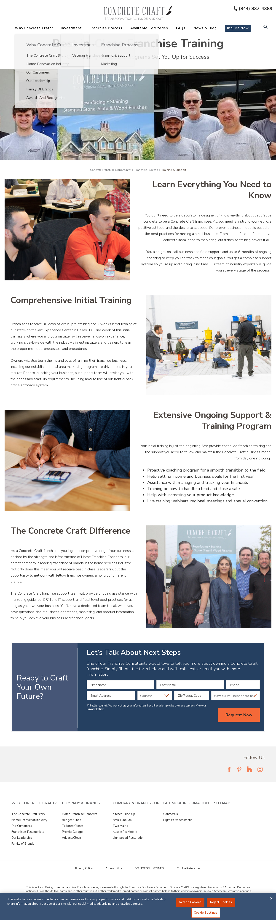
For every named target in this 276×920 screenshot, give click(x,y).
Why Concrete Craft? (34, 28)
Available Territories (149, 28)
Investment (71, 28)
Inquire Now (238, 28)
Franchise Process (106, 28)
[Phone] (243, 684)
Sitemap (222, 803)
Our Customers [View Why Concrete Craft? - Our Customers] (21, 826)
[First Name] (120, 684)
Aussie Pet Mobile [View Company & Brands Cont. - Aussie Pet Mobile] (125, 832)
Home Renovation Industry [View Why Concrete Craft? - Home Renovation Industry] (29, 820)
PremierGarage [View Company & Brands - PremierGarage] (72, 832)
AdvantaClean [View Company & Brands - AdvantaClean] (71, 838)
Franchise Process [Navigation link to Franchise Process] (146, 170)
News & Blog (205, 28)
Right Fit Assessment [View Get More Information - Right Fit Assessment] (177, 820)
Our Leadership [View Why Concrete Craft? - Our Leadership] (21, 838)
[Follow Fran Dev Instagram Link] (260, 769)
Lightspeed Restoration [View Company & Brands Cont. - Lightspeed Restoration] (128, 838)
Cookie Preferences (189, 868)
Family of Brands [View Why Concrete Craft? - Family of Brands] (22, 844)
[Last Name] (190, 684)
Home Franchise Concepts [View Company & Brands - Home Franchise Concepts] (79, 814)
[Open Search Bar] (265, 27)
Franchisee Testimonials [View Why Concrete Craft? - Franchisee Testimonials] (27, 832)
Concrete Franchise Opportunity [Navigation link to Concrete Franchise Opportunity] (110, 170)
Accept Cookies (190, 902)
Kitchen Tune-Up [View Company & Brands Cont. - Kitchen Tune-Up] (124, 814)
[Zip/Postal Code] (191, 695)
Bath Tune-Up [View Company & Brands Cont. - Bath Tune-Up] (122, 820)
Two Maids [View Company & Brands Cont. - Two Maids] (120, 826)
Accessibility (113, 868)
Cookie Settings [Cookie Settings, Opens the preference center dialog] (205, 913)
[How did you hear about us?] (235, 695)
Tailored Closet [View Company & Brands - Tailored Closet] (72, 826)
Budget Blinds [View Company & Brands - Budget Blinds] (71, 820)
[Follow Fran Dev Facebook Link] (229, 769)
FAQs (180, 28)
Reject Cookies (221, 902)
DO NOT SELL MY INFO (149, 868)
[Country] (154, 695)
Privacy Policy (95, 709)
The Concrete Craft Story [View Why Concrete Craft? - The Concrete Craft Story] (28, 814)
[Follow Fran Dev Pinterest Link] (239, 769)
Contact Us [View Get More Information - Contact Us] (170, 814)
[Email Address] (111, 695)
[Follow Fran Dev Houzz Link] (249, 769)
